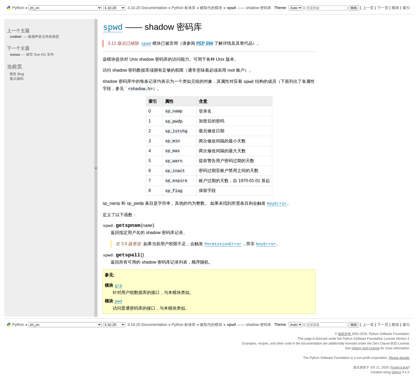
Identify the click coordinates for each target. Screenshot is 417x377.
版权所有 (345, 334)
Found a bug (399, 367)
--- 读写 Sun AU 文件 (32, 54)
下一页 (382, 8)
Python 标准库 (184, 8)
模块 (395, 8)
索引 (406, 8)
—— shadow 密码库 (248, 8)
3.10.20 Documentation (147, 8)
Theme (288, 8)
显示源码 (16, 79)
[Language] (65, 7)
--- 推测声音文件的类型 (34, 37)
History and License (366, 348)
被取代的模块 (211, 8)
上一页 (368, 8)
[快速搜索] (326, 8)
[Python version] (114, 7)
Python (18, 8)
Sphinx (396, 372)
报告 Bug (17, 74)
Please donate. (399, 358)
